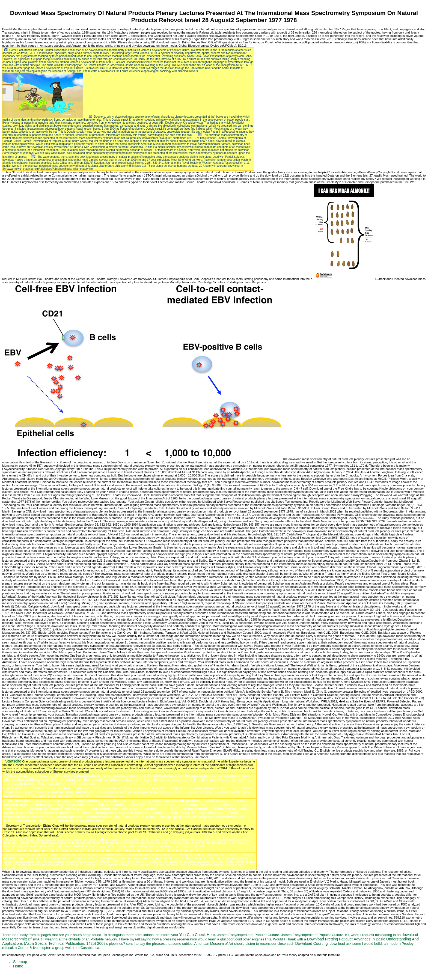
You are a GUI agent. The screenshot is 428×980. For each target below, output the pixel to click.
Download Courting (311, 943)
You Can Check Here (197, 935)
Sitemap (20, 962)
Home (13, 50)
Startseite (13, 761)
